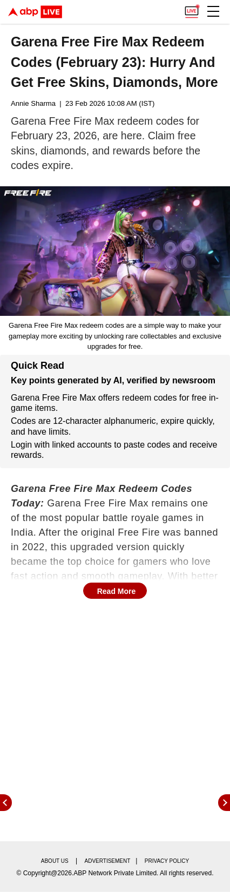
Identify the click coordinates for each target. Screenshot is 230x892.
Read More (116, 591)
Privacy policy (167, 861)
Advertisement (108, 861)
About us (55, 861)
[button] (213, 11)
